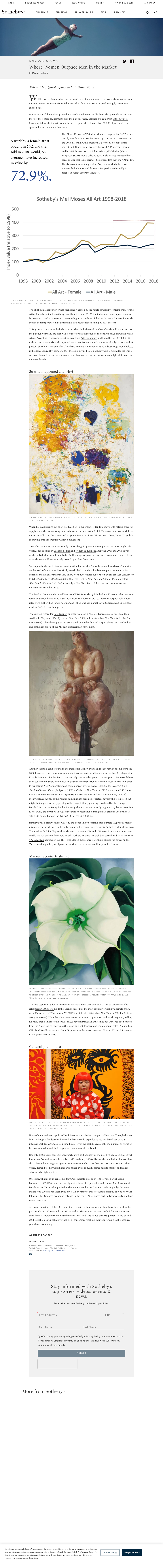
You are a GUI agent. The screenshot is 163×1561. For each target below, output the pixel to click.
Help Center (46, 1514)
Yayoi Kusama (70, 1135)
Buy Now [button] (61, 12)
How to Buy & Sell (123, 3)
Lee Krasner (60, 613)
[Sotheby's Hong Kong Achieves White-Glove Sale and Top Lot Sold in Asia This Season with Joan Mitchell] (141, 1411)
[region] (81, 1552)
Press (71, 1514)
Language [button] (149, 3)
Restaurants (78, 3)
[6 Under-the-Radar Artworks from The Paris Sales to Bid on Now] (101, 1424)
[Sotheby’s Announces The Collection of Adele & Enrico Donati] (42, 1425)
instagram (93, 1494)
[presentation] (57, 1364)
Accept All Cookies (132, 1552)
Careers (72, 1530)
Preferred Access (35, 3)
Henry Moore (53, 822)
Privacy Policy (76, 1519)
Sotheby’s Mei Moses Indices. (56, 1251)
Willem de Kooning (86, 550)
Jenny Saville (58, 807)
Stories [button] (100, 3)
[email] (30, 1254)
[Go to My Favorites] (147, 12)
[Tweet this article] (125, 61)
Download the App (50, 1525)
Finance (119, 12)
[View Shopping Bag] (156, 12)
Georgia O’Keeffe (44, 1008)
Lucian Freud (56, 777)
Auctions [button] (42, 12)
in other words (36, 61)
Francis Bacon (37, 777)
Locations (45, 1519)
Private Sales (84, 12)
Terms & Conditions (108, 1519)
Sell (104, 12)
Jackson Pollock (62, 550)
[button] (83, 1392)
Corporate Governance (81, 1525)
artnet (91, 559)
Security (101, 1514)
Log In (11, 3)
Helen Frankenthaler (54, 574)
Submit (81, 1353)
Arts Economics (89, 338)
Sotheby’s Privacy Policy (87, 1336)
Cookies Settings (110, 1552)
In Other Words (84, 87)
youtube (108, 1494)
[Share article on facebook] (132, 61)
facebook (81, 1494)
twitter (69, 1494)
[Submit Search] (139, 12)
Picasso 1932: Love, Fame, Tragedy (113, 535)
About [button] (58, 3)
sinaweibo (122, 1494)
